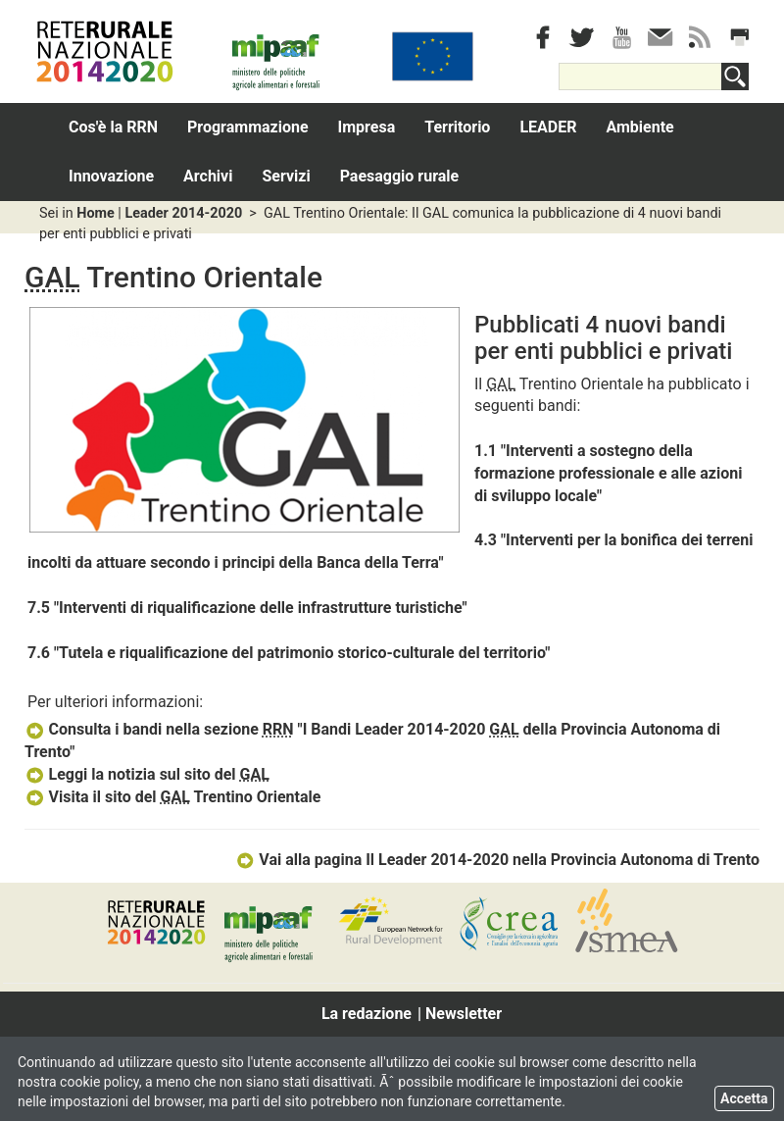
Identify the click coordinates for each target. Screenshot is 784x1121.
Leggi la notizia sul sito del (147, 774)
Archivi (207, 176)
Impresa (367, 127)
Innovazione (111, 176)
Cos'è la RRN (113, 127)
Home (95, 213)
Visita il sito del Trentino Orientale (172, 797)
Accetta (744, 1098)
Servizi (286, 176)
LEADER (547, 127)
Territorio (457, 127)
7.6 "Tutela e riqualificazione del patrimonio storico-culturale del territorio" (288, 652)
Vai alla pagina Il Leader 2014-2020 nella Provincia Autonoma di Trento (497, 859)
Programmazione (248, 127)
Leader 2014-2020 (183, 213)
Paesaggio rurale (400, 176)
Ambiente (639, 127)
